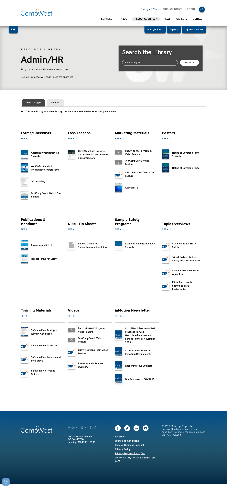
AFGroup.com (174, 435)
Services (108, 19)
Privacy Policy (122, 449)
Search (189, 63)
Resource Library (146, 19)
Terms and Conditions (127, 441)
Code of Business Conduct (129, 445)
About (125, 19)
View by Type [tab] (33, 103)
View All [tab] (55, 103)
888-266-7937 (82, 428)
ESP (13, 30)
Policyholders (155, 30)
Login (191, 9)
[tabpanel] (113, 254)
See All (25, 139)
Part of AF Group (150, 9)
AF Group (120, 437)
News (167, 19)
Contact (198, 19)
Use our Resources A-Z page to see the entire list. (47, 77)
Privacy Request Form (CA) (130, 454)
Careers (181, 19)
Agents (174, 30)
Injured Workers (194, 30)
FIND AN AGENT (172, 9)
